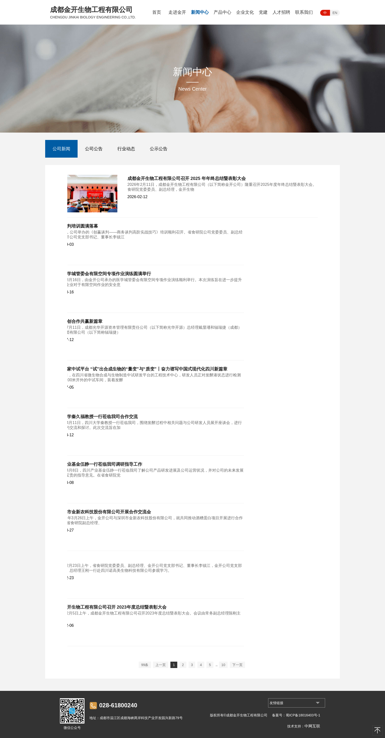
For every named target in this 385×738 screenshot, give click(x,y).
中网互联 (312, 726)
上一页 (160, 665)
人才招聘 (281, 12)
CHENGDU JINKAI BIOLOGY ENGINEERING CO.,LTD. (93, 17)
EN (334, 13)
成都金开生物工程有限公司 (91, 10)
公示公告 (158, 148)
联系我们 (304, 12)
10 (223, 665)
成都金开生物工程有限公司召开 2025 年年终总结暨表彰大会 (186, 178)
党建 (263, 12)
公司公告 (94, 148)
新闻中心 (200, 12)
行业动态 (126, 148)
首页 (156, 12)
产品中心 (222, 12)
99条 (145, 665)
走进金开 (177, 12)
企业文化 (245, 12)
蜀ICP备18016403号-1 (303, 715)
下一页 (237, 665)
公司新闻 (61, 148)
